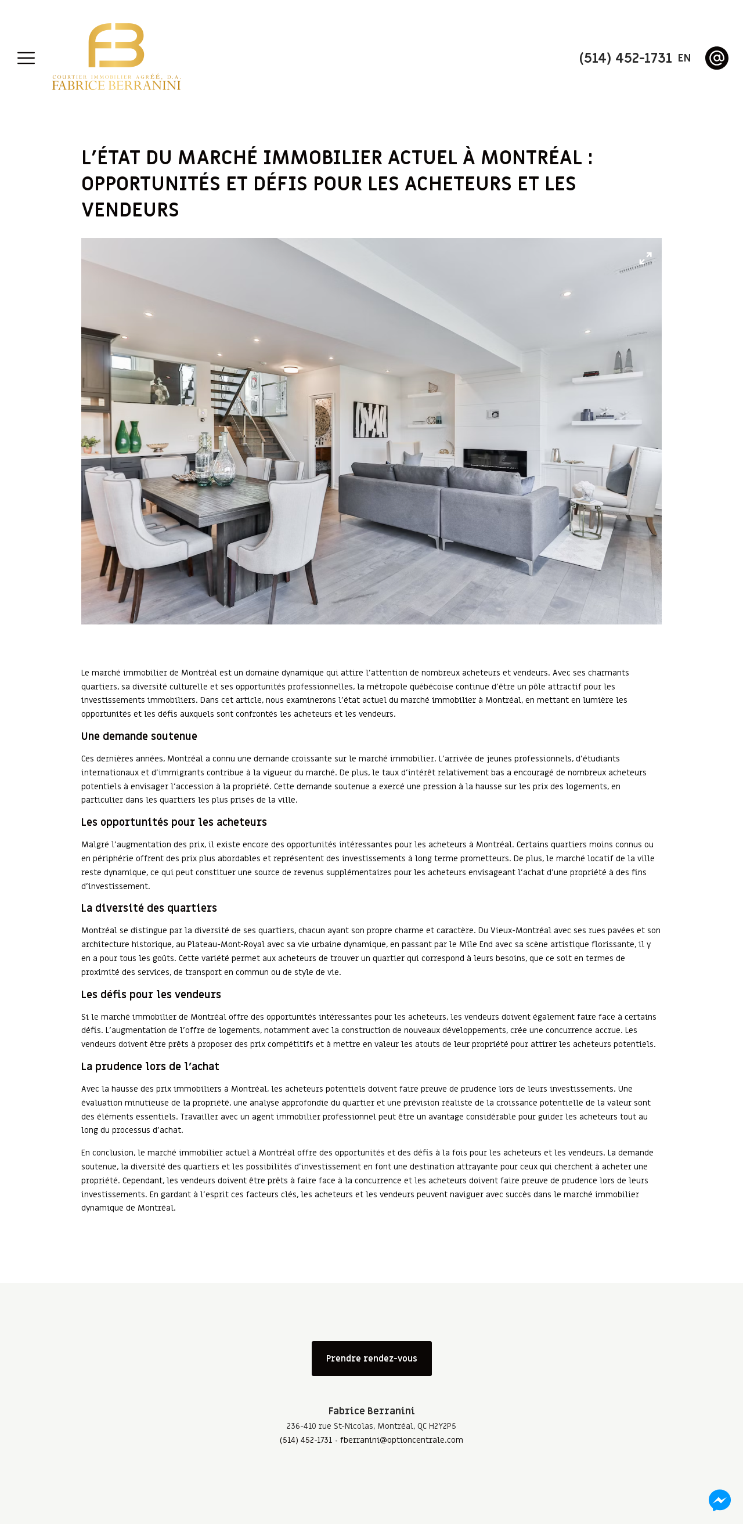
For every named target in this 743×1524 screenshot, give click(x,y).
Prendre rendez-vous (371, 1358)
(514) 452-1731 (306, 1440)
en (684, 58)
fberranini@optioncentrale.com (401, 1440)
